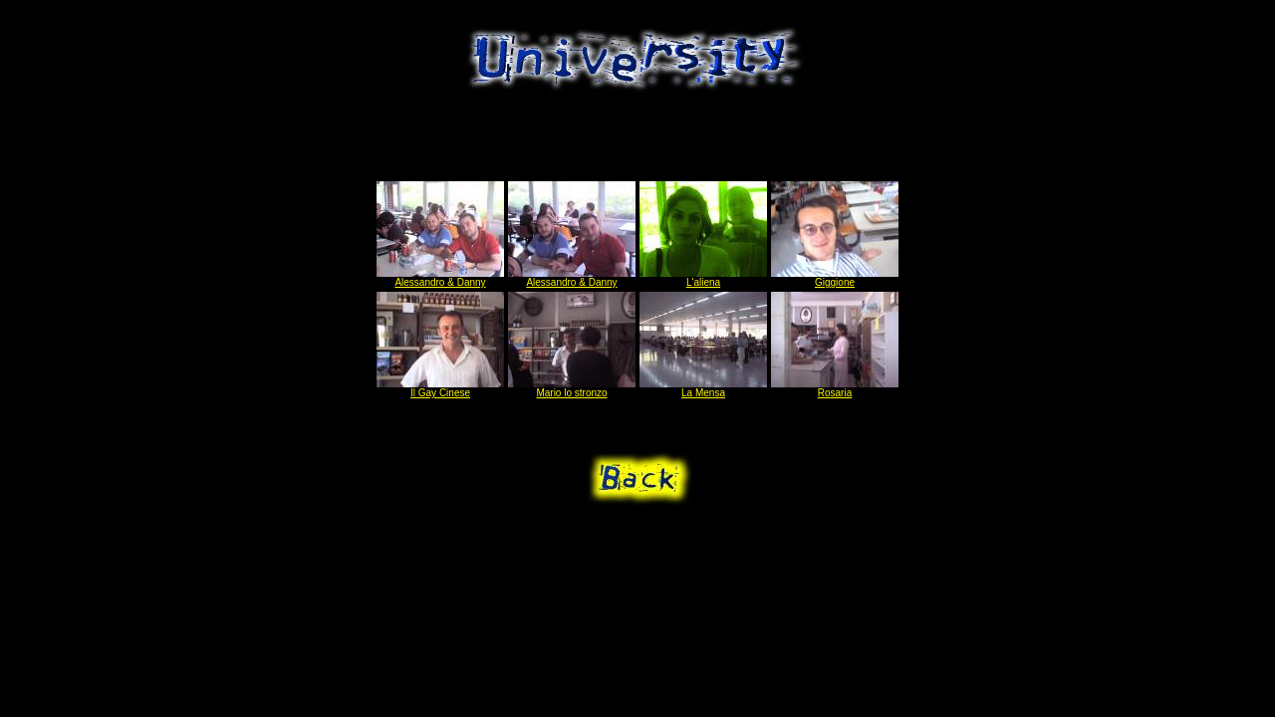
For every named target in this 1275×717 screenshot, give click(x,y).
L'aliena (703, 278)
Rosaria (834, 388)
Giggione (834, 278)
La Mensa (703, 388)
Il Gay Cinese (440, 388)
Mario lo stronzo (572, 388)
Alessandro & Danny (440, 278)
